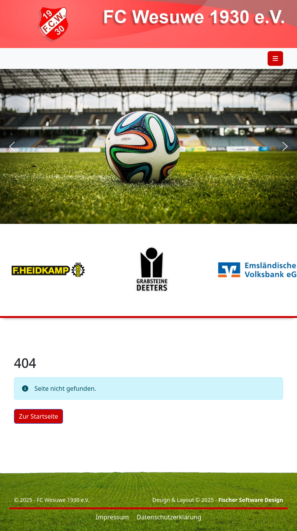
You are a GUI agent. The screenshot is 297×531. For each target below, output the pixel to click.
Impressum (112, 517)
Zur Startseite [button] (38, 416)
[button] (12, 146)
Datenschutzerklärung (169, 517)
